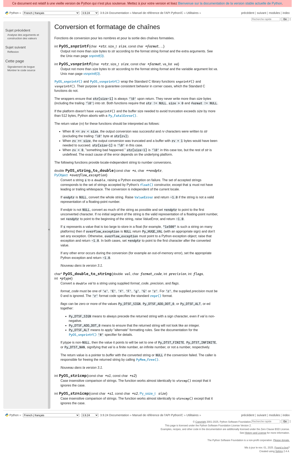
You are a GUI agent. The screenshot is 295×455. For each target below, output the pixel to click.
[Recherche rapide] (265, 19)
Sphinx (279, 451)
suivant (261, 13)
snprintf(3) (96, 56)
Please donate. (281, 440)
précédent (247, 13)
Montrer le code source (21, 70)
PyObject (61, 175)
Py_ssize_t (147, 393)
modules (274, 13)
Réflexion (13, 51)
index (286, 13)
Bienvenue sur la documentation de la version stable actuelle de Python (230, 3)
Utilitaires (192, 13)
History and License (255, 432)
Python (14, 13)
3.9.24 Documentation (114, 13)
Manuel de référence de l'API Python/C (157, 13)
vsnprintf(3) (91, 73)
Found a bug (281, 447)
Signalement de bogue (21, 66)
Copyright (200, 421)
